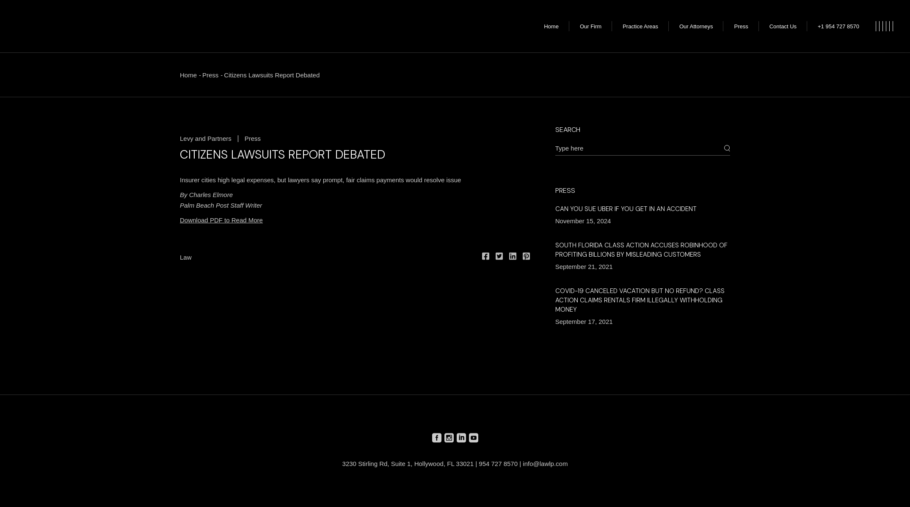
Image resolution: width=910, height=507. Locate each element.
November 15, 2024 (583, 221)
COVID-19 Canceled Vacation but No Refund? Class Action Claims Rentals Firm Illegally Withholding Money (640, 300)
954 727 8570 (498, 463)
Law (186, 257)
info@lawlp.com (545, 463)
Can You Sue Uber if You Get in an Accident (626, 209)
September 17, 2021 (584, 321)
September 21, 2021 (584, 266)
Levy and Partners (206, 138)
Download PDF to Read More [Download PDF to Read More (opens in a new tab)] (221, 220)
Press (210, 75)
